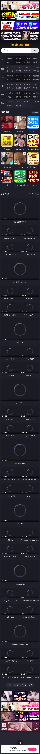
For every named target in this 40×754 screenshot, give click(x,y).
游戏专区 (36, 58)
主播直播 (27, 71)
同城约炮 (10, 102)
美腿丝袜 (10, 88)
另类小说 (18, 97)
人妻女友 (27, 93)
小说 (2, 94)
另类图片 (36, 88)
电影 (2, 77)
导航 (2, 103)
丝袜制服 (18, 71)
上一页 (16, 685)
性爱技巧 (36, 97)
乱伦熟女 (27, 79)
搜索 (35, 50)
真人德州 (18, 58)
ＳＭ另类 (36, 71)
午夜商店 (18, 102)
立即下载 (32, 749)
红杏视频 (10, 105)
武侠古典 (36, 93)
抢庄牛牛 (36, 62)
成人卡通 (27, 76)
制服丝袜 (10, 79)
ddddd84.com (20, 45)
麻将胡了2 (10, 62)
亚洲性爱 (10, 76)
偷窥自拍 (10, 84)
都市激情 (10, 93)
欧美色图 (27, 84)
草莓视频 (27, 102)
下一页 (24, 685)
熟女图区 (27, 88)
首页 (9, 685)
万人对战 (27, 58)
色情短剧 (18, 105)
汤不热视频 (35, 102)
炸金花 (18, 62)
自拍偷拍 (18, 67)
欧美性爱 (36, 76)
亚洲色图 (18, 84)
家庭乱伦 (18, 93)
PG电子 (9, 58)
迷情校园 (10, 97)
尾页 (30, 685)
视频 (2, 68)
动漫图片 (36, 84)
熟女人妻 (10, 71)
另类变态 (36, 79)
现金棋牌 (27, 62)
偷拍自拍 (18, 76)
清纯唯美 (18, 88)
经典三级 (18, 79)
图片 (2, 86)
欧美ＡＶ (27, 67)
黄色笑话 (27, 97)
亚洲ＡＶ (10, 67)
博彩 (2, 60)
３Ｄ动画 (36, 67)
